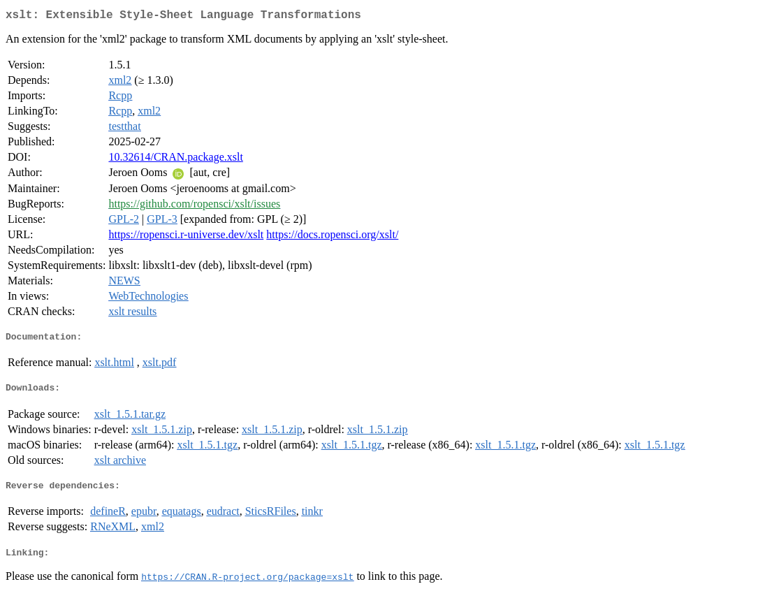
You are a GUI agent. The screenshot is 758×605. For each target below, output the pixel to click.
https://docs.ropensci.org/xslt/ (332, 237)
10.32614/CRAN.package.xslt (175, 160)
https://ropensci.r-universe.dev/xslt (185, 237)
